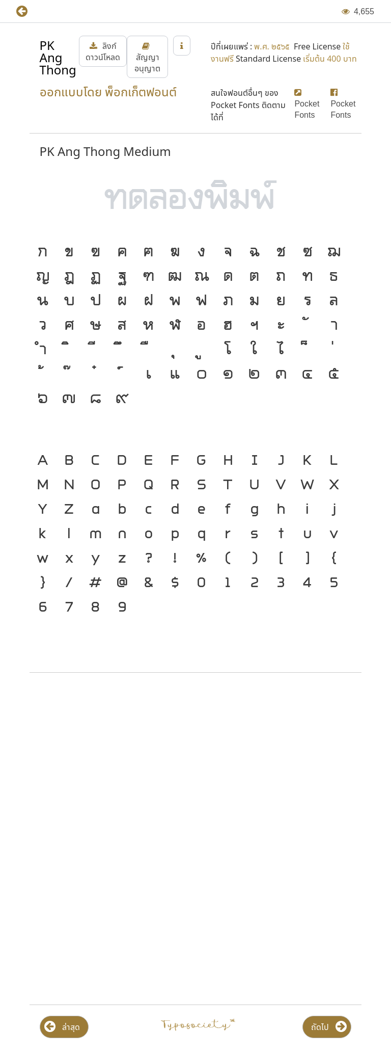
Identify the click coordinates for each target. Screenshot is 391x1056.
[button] (29, 11)
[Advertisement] (195, 762)
